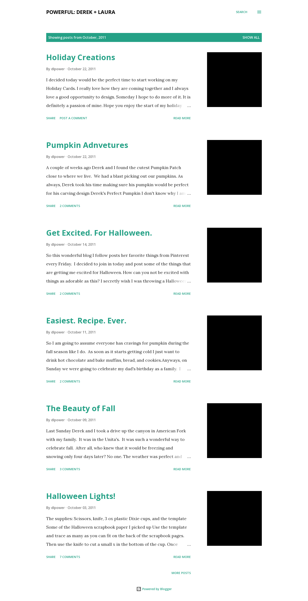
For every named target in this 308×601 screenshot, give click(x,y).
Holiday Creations (80, 57)
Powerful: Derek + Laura (80, 11)
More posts (181, 573)
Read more (182, 118)
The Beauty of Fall (80, 408)
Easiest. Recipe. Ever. (86, 320)
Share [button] (51, 118)
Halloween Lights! (80, 496)
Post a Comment (73, 118)
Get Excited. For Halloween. (99, 233)
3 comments (70, 469)
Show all (251, 37)
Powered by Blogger (154, 589)
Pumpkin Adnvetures (87, 145)
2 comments (70, 206)
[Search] (241, 12)
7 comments (70, 557)
